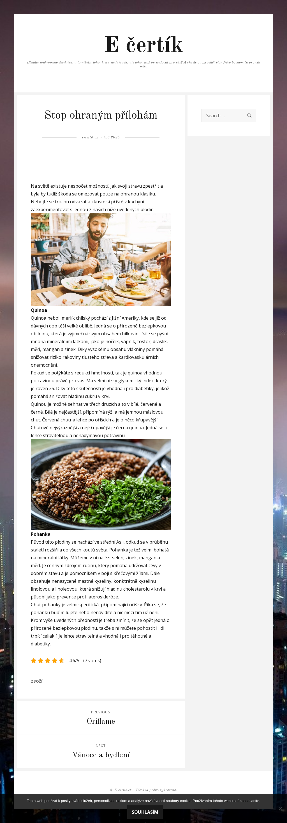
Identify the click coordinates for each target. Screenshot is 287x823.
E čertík (143, 46)
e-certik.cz (90, 137)
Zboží (36, 681)
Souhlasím (145, 812)
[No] (280, 808)
